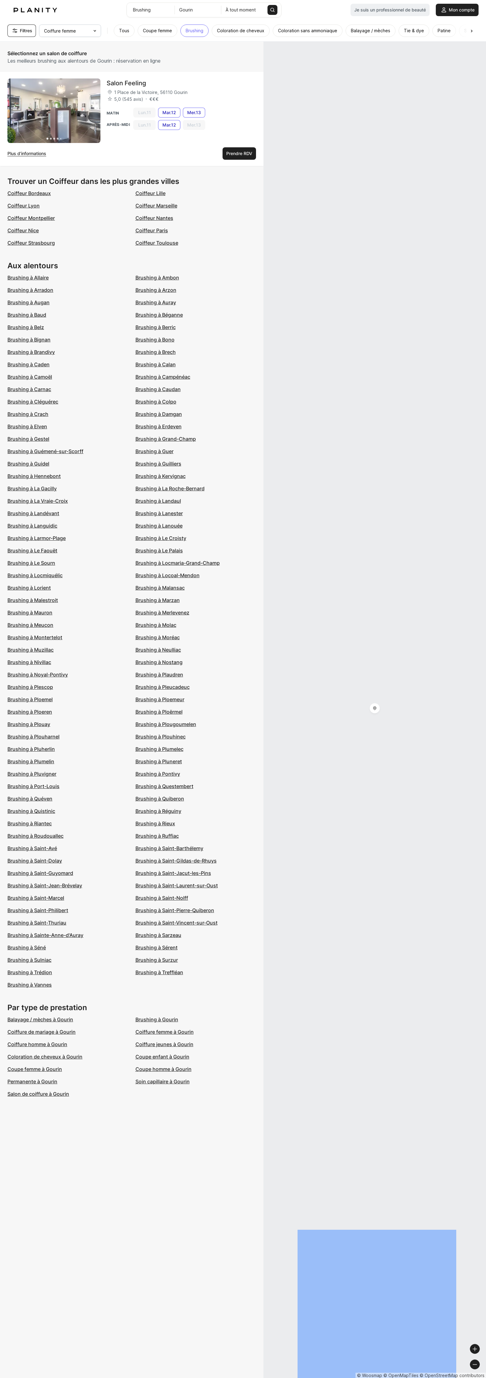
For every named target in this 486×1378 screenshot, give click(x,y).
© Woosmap (369, 1375)
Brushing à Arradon (30, 290)
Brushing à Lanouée (159, 526)
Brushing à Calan (155, 364)
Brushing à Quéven (29, 799)
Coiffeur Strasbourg (31, 243)
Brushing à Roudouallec (35, 836)
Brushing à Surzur (156, 960)
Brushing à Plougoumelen (165, 724)
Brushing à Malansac (160, 588)
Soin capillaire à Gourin (162, 1081)
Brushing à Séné (26, 947)
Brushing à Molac (155, 625)
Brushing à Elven (27, 426)
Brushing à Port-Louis (33, 786)
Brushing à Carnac (29, 389)
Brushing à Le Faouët (32, 550)
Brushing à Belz (25, 327)
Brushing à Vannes (29, 985)
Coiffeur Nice (23, 230)
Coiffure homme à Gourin (37, 1044)
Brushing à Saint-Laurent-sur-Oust (176, 885)
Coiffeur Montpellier (31, 218)
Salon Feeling (126, 83)
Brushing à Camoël (29, 377)
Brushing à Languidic (32, 526)
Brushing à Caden (28, 364)
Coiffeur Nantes (154, 218)
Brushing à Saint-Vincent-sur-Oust (176, 923)
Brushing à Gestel (28, 439)
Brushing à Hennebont (34, 476)
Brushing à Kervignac (160, 476)
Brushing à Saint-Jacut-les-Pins (173, 873)
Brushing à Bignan (29, 340)
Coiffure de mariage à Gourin (41, 1032)
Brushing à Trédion (29, 972)
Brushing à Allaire (28, 277)
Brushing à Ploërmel (159, 712)
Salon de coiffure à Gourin (38, 1094)
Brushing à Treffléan (159, 972)
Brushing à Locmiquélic (35, 575)
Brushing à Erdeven (158, 426)
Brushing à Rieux (155, 823)
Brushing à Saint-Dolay (34, 861)
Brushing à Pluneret (158, 761)
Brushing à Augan (28, 302)
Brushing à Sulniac (29, 960)
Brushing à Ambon (157, 277)
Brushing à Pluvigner (31, 774)
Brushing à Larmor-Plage (36, 538)
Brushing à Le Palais (159, 550)
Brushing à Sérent (156, 947)
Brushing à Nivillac (29, 662)
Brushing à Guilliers (158, 464)
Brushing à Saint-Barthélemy (169, 848)
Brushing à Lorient (29, 588)
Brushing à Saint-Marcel (35, 898)
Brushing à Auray (155, 302)
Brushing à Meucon (30, 625)
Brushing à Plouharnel (33, 737)
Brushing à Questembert (164, 786)
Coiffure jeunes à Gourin (164, 1044)
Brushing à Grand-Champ (165, 439)
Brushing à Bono (155, 340)
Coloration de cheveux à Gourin (44, 1057)
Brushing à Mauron (29, 612)
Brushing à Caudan (158, 389)
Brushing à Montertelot (34, 637)
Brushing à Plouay (28, 724)
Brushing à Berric (155, 327)
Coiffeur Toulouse (156, 243)
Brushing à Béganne (159, 315)
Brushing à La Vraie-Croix (37, 501)
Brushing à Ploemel (30, 699)
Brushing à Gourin (156, 1019)
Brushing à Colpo (155, 402)
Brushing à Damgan (158, 414)
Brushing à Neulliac (158, 650)
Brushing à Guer (154, 451)
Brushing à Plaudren (159, 674)
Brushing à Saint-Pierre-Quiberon (174, 910)
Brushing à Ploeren (29, 712)
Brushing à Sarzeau (158, 935)
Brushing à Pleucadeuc (162, 687)
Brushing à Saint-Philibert (37, 910)
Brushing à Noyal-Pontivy (37, 674)
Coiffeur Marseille (156, 206)
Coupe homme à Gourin (163, 1069)
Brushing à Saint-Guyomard (40, 873)
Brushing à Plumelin (30, 761)
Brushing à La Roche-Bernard (170, 488)
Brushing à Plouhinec (160, 737)
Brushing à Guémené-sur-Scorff (45, 451)
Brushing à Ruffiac (157, 836)
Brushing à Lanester (159, 513)
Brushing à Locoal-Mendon (167, 575)
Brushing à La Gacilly (32, 488)
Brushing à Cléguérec (32, 402)
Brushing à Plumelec (159, 749)
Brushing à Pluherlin (31, 749)
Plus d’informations (26, 153)
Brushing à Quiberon (159, 799)
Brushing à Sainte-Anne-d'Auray (45, 935)
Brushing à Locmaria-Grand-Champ (177, 563)
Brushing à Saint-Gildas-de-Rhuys (176, 861)
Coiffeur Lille (150, 193)
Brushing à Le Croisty (160, 538)
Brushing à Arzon (155, 290)
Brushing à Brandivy (31, 352)
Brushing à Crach (27, 414)
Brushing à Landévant (33, 513)
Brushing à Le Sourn (31, 563)
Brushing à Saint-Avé (32, 848)
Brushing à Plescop (30, 687)
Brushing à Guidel (28, 464)
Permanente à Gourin (32, 1081)
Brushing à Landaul (158, 501)
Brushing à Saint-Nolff (161, 898)
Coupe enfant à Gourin (162, 1057)
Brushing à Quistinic (31, 811)
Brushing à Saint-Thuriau (36, 923)
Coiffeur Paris (151, 230)
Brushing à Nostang (159, 662)
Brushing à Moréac (157, 637)
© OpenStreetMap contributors (452, 1375)
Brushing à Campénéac (162, 377)
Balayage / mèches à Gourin (40, 1019)
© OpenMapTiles (400, 1375)
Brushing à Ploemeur (159, 699)
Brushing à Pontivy (157, 774)
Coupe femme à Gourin (34, 1069)
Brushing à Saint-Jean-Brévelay (44, 885)
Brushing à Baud (26, 315)
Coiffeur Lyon (23, 206)
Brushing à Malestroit (32, 600)
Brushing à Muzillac (30, 650)
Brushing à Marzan (157, 600)
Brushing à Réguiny (158, 811)
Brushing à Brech (155, 352)
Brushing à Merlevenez (162, 612)
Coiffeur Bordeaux (29, 193)
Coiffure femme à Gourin (164, 1032)
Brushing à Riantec (29, 823)
